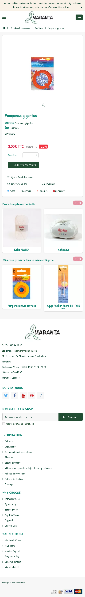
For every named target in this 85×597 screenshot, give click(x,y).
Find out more (65, 7)
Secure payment (12, 462)
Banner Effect (11, 509)
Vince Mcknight (12, 567)
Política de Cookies (14, 479)
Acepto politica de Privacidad (20, 423)
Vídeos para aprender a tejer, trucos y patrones (28, 468)
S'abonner (70, 417)
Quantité (12, 155)
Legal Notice (10, 446)
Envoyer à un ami (19, 184)
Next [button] (80, 203)
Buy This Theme (12, 515)
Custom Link (11, 525)
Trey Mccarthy (12, 556)
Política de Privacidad (15, 473)
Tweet (11, 191)
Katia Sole (63, 250)
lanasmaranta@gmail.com (25, 350)
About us (9, 457)
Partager (26, 191)
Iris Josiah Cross (13, 540)
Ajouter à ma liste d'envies (22, 177)
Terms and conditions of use (18, 452)
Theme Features (12, 498)
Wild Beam (10, 545)
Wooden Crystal (12, 551)
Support (9, 520)
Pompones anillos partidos (22, 306)
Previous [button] (75, 203)
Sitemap (9, 484)
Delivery (9, 441)
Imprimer (50, 184)
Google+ (42, 191)
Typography (10, 504)
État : (7, 128)
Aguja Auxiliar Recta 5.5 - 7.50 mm (63, 307)
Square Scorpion (13, 561)
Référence (9, 123)
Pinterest (59, 191)
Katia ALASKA (21, 250)
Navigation (4, 17)
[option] (21, 231)
